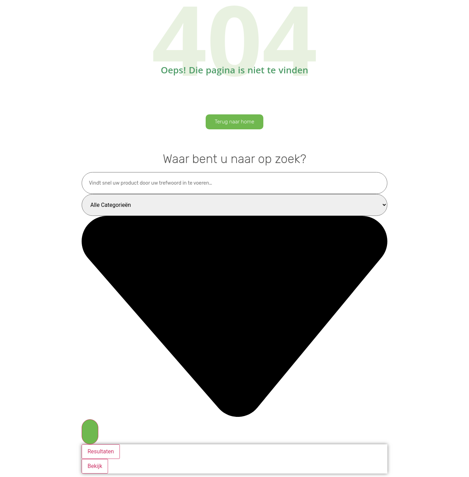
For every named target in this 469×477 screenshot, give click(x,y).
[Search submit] (90, 431)
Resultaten (101, 451)
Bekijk (95, 466)
